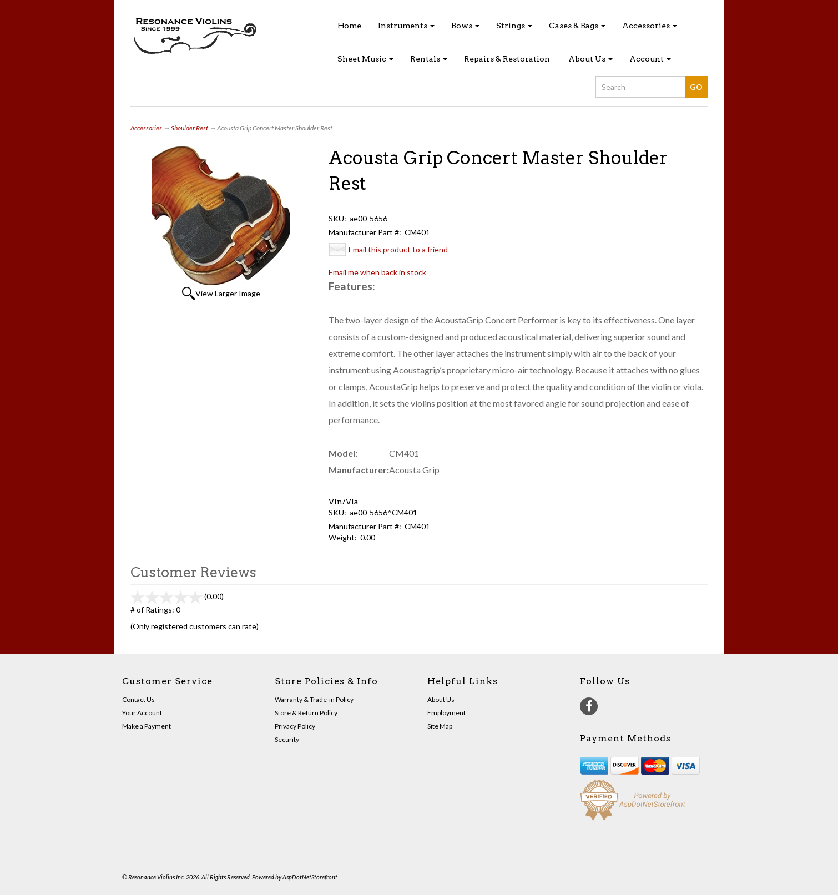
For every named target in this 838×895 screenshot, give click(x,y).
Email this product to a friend (398, 249)
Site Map (439, 726)
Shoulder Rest (189, 128)
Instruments (406, 25)
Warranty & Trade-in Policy (314, 699)
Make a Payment (146, 726)
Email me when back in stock (377, 272)
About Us (590, 58)
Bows (465, 25)
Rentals (428, 58)
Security (287, 739)
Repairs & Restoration (507, 58)
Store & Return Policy (306, 713)
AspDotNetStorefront (309, 877)
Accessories (649, 25)
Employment (446, 713)
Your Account (142, 713)
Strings (514, 25)
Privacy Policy (295, 726)
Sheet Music (365, 58)
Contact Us (138, 699)
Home (349, 25)
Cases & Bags (577, 25)
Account (650, 58)
